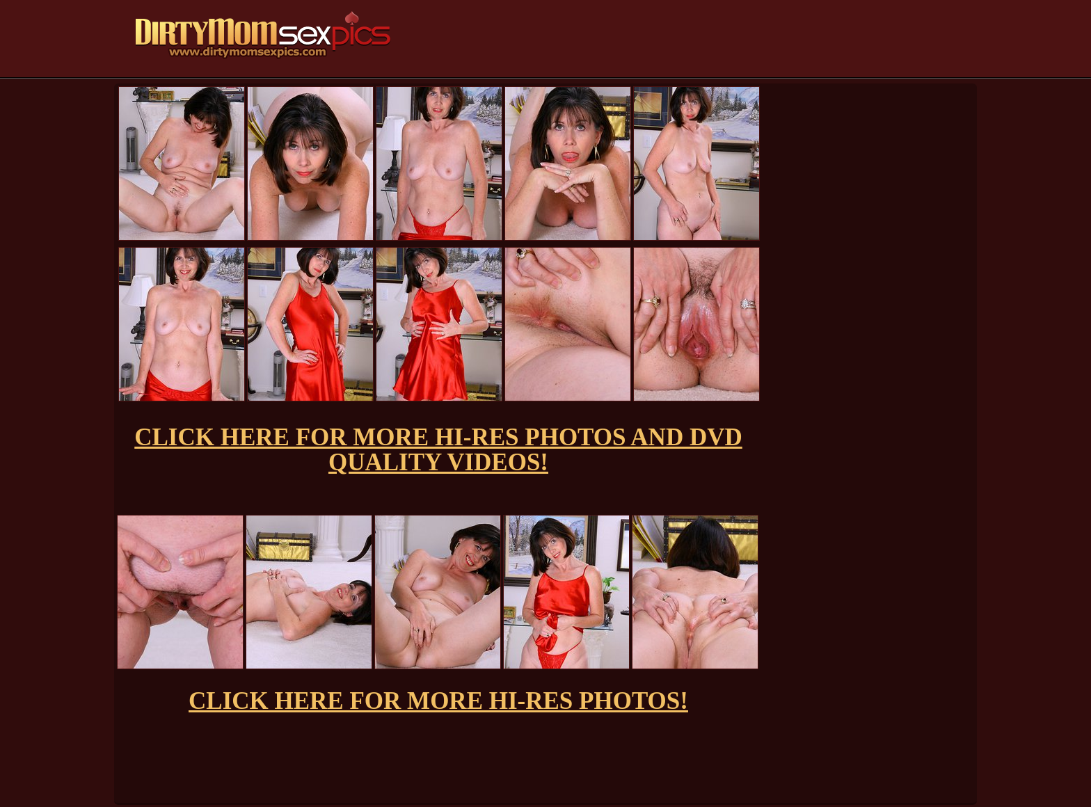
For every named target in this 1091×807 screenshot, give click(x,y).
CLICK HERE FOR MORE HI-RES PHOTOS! (438, 700)
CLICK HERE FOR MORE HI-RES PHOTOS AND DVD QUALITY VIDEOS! (438, 450)
